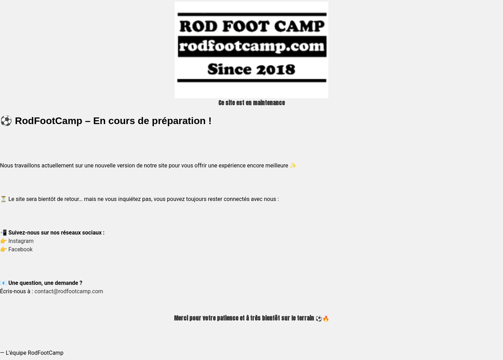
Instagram (21, 241)
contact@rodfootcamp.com (69, 291)
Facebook (20, 249)
